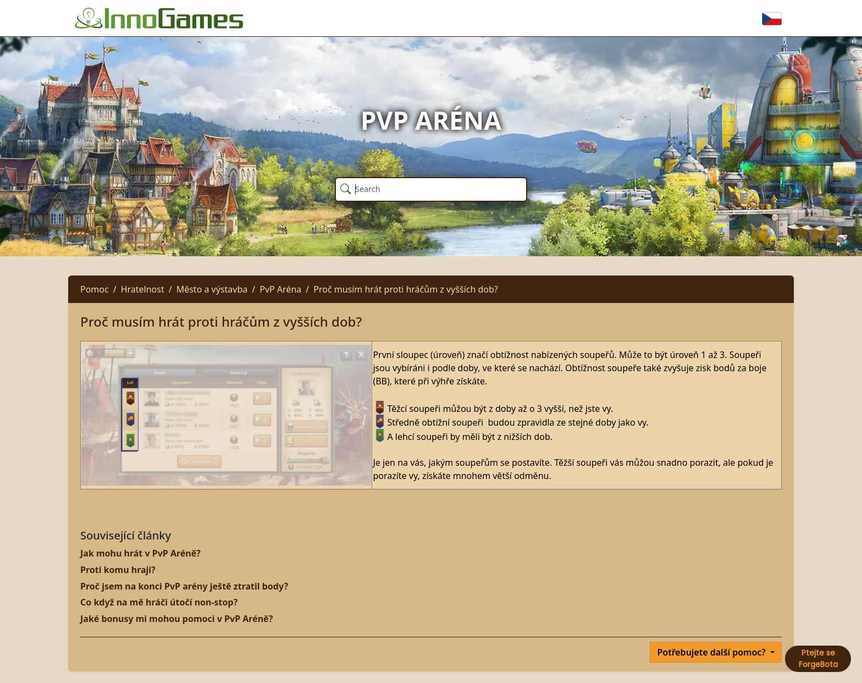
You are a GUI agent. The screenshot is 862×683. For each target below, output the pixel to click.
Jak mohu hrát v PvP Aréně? (140, 553)
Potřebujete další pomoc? (712, 652)
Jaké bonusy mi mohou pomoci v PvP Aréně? (176, 619)
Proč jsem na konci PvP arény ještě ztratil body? (184, 586)
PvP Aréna (280, 289)
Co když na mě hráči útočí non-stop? (158, 602)
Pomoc (94, 289)
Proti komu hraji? (118, 570)
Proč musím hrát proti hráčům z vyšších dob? (405, 289)
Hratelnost (142, 289)
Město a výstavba (212, 289)
